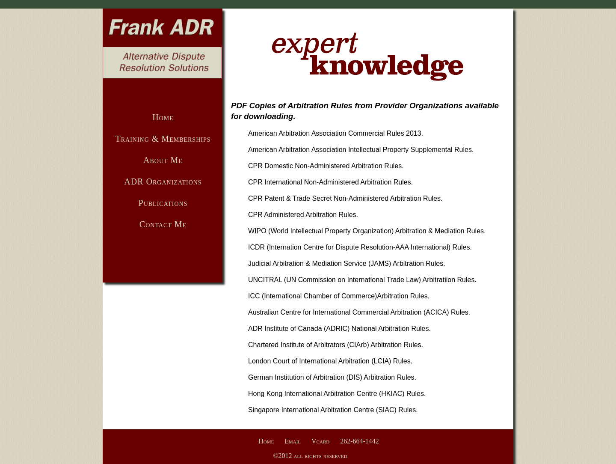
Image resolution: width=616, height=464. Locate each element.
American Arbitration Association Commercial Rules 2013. (335, 133)
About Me (163, 160)
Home (163, 117)
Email (292, 441)
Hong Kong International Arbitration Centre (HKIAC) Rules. (337, 393)
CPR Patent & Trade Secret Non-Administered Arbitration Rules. (345, 198)
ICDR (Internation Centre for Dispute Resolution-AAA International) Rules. (360, 247)
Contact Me (163, 224)
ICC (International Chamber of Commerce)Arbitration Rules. (338, 296)
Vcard (320, 441)
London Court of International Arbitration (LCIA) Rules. (330, 361)
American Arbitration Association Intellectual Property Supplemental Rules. (361, 149)
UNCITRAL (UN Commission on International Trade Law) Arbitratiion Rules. (362, 279)
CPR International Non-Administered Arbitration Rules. (330, 182)
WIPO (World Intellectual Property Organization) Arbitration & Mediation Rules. (367, 231)
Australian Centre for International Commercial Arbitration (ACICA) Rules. (359, 312)
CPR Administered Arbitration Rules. (303, 214)
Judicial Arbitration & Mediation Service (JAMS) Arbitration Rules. (346, 263)
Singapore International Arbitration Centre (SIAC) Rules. (333, 409)
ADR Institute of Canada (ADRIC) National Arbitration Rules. (339, 328)
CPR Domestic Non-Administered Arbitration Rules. (326, 166)
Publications (163, 203)
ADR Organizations (162, 181)
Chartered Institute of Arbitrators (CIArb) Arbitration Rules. (335, 344)
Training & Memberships (162, 138)
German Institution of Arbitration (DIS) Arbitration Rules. (332, 377)
